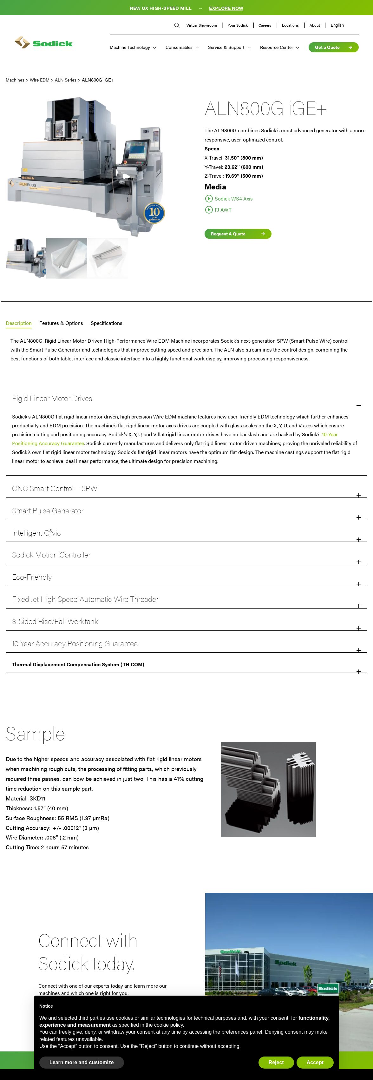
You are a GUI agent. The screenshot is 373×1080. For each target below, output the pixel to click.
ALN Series (65, 79)
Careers (264, 26)
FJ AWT (223, 209)
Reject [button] (276, 1062)
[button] (186, 664)
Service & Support (224, 48)
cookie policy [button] (168, 1025)
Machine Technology (128, 48)
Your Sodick (236, 26)
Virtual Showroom (200, 26)
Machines (15, 79)
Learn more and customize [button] (81, 1062)
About (313, 26)
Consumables (177, 48)
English (335, 26)
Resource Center (274, 48)
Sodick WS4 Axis (234, 198)
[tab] (19, 323)
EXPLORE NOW (226, 7)
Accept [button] (315, 1062)
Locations (289, 26)
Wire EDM (39, 79)
